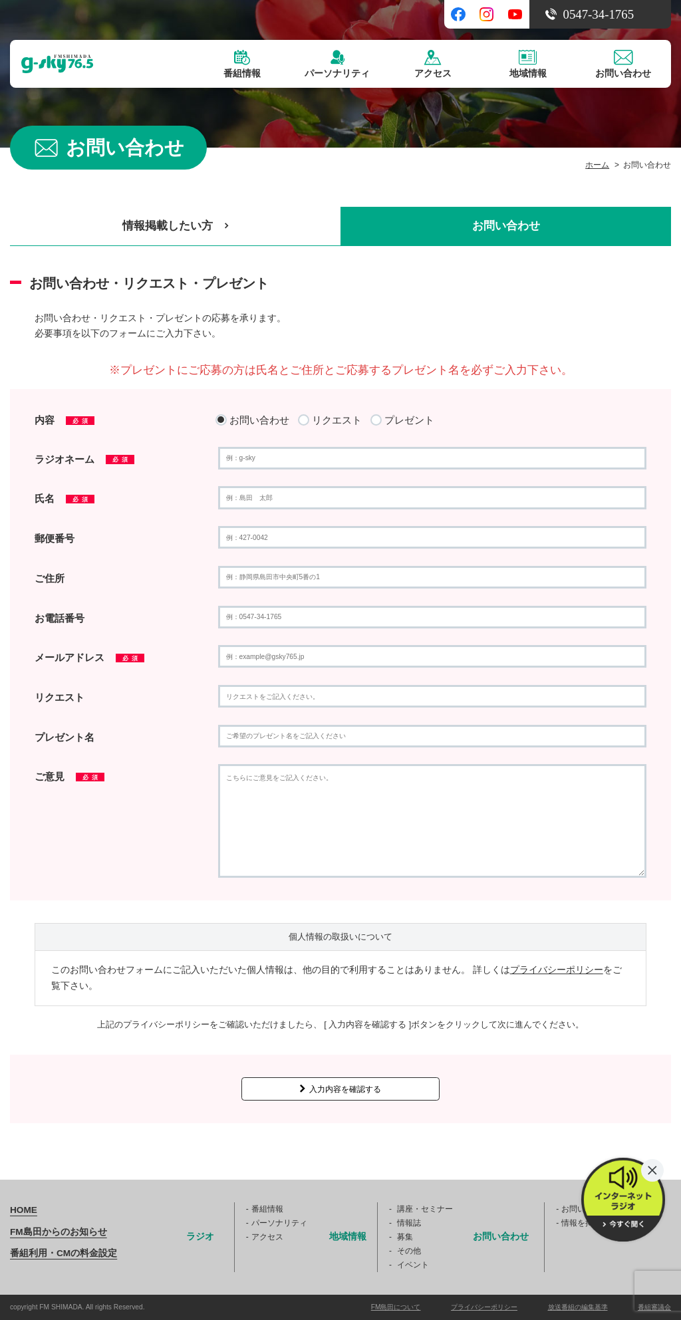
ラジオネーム (84, 459)
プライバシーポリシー (556, 970)
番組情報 (267, 1209)
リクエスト (59, 697)
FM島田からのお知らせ (58, 1232)
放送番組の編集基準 (578, 1307)
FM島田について (396, 1307)
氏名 (64, 498)
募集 (405, 1237)
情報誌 (409, 1223)
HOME (23, 1210)
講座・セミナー (425, 1209)
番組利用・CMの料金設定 (63, 1253)
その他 (409, 1250)
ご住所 (50, 578)
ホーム (597, 165)
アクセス (267, 1237)
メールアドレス (89, 657)
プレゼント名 (64, 737)
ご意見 (69, 776)
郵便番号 (54, 538)
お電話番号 (59, 618)
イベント (413, 1264)
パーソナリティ (279, 1223)
